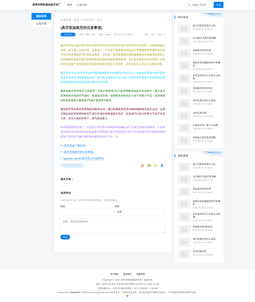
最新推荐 (41, 16)
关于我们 (114, 274)
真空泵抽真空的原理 (72, 165)
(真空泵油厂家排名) (74, 145)
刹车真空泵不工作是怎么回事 (206, 77)
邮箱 (62, 206)
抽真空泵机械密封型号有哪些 (206, 64)
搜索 (218, 5)
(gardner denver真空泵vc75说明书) (83, 158)
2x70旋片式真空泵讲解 (204, 38)
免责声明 (140, 274)
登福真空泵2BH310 (203, 88)
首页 (69, 4)
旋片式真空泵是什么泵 (204, 25)
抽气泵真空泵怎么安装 (204, 100)
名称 (117, 206)
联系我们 (127, 274)
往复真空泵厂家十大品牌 (205, 125)
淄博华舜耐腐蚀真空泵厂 (132, 280)
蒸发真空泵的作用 (202, 50)
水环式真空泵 (200, 112)
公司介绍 (82, 4)
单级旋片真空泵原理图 (204, 137)
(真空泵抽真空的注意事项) (78, 152)
